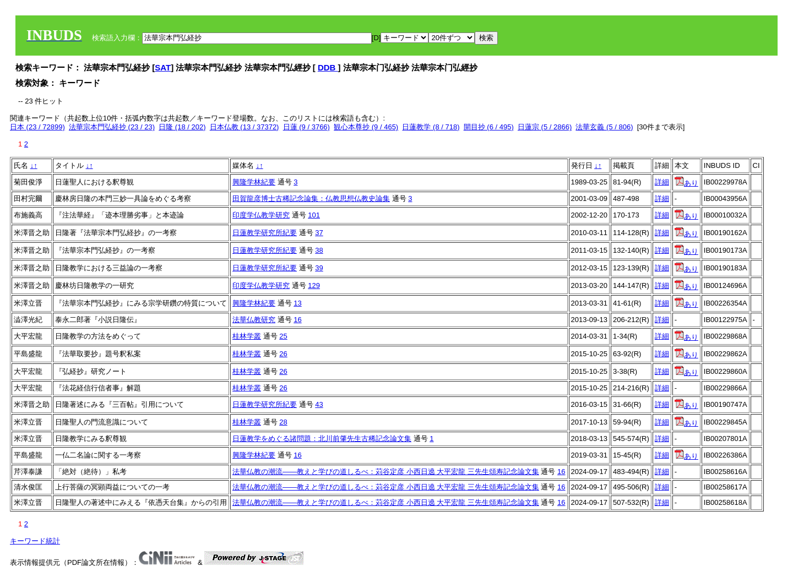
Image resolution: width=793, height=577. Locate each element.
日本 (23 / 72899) (37, 127)
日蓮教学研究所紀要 (264, 232)
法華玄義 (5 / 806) (604, 127)
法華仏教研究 (253, 319)
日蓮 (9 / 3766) (306, 127)
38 (319, 250)
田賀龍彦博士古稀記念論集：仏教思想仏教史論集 (311, 198)
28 (283, 422)
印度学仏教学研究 (261, 215)
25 (283, 336)
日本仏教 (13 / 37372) (244, 127)
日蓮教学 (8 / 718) (430, 127)
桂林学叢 (246, 336)
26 (283, 354)
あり (686, 183)
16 (297, 319)
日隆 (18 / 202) (182, 127)
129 (314, 285)
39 (319, 268)
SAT (163, 67)
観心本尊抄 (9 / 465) (366, 127)
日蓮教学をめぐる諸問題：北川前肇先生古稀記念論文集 (321, 438)
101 (314, 215)
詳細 (662, 182)
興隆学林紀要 (253, 182)
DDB (328, 67)
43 (319, 404)
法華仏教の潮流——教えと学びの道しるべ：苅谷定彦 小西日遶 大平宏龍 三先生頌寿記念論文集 (385, 471)
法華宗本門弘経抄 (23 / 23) (112, 127)
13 (297, 303)
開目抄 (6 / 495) (489, 127)
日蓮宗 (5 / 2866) (545, 127)
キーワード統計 (35, 541)
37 (319, 232)
